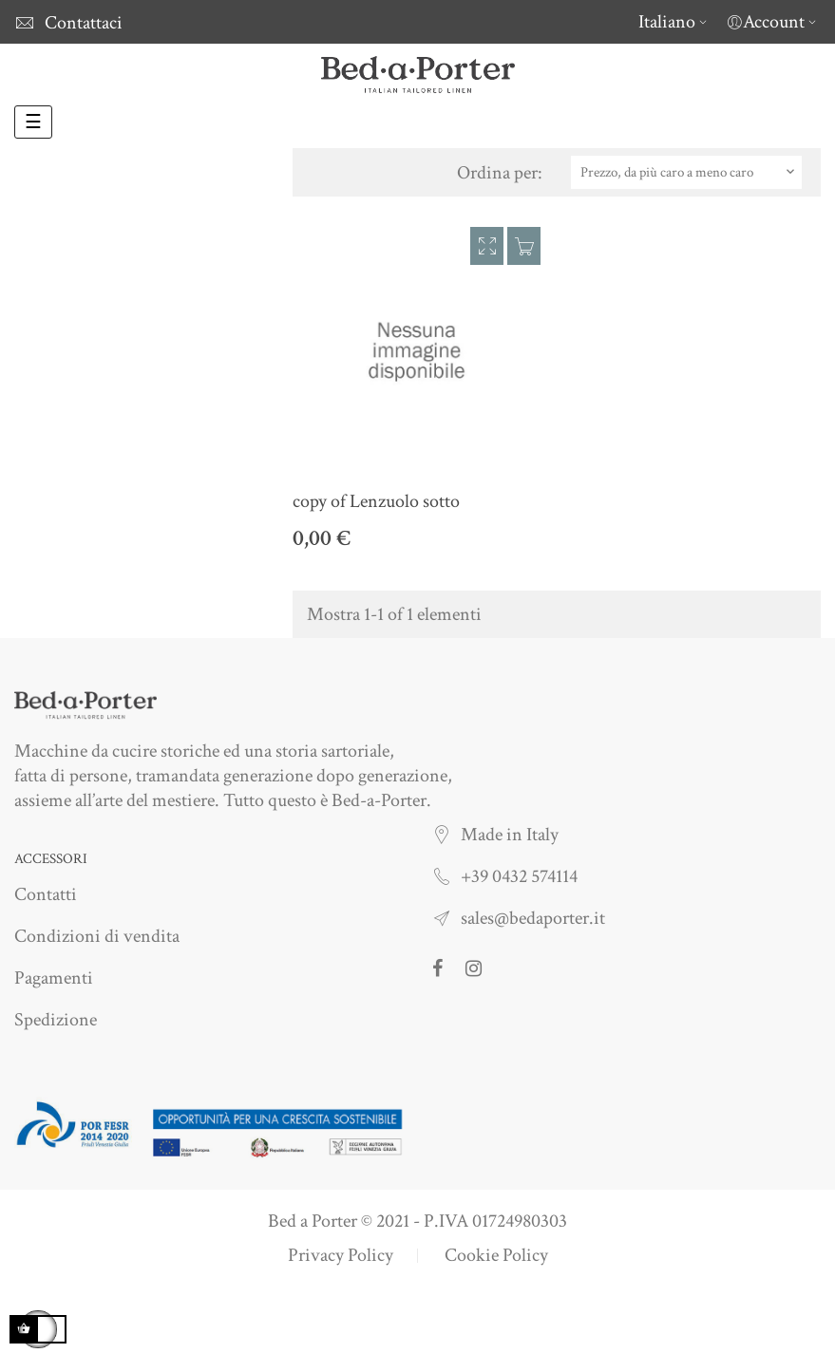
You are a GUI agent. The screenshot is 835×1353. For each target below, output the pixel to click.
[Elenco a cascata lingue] (675, 22)
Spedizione (55, 1019)
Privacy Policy (340, 1255)
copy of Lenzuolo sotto (376, 501)
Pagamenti (53, 978)
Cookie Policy (496, 1255)
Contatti (45, 894)
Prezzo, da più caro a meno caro (689, 172)
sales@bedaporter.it (533, 918)
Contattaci (84, 22)
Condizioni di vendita (97, 936)
